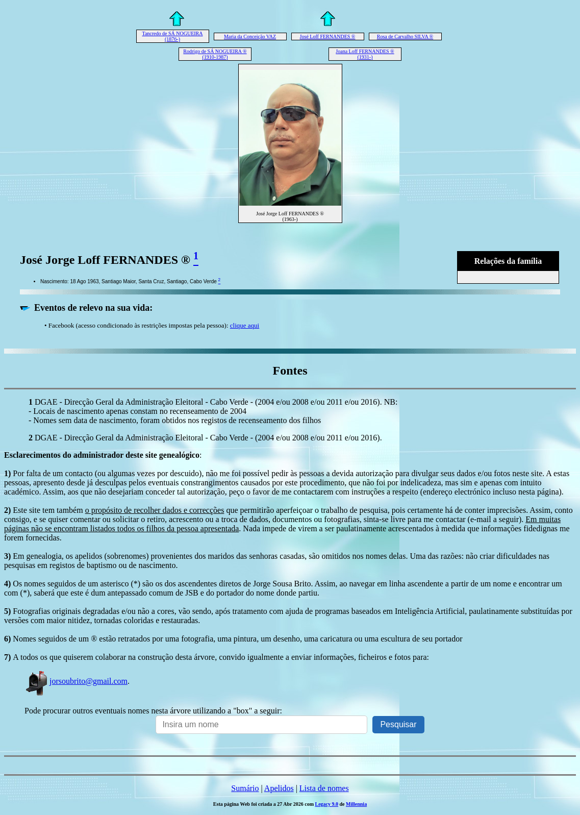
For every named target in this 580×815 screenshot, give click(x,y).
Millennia (356, 804)
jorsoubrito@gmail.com (76, 681)
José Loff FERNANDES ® (328, 36)
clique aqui (244, 325)
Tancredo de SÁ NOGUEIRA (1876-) (172, 36)
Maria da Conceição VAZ (250, 36)
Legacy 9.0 (326, 804)
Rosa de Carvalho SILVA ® (405, 36)
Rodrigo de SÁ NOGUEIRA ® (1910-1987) (214, 54)
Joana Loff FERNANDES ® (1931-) (365, 54)
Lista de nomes (324, 788)
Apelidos (279, 788)
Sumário (245, 788)
